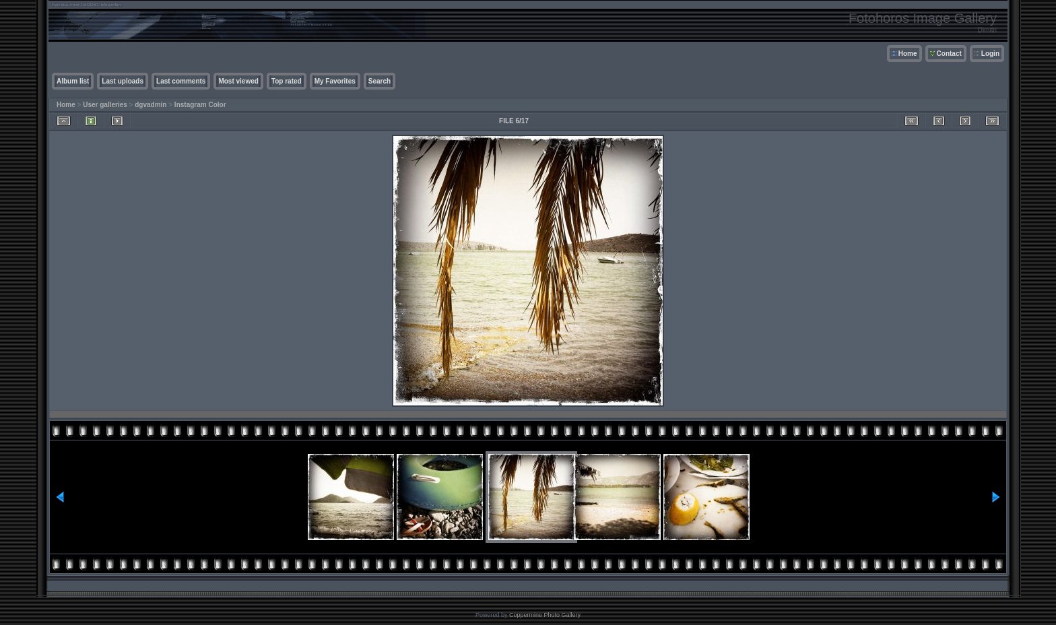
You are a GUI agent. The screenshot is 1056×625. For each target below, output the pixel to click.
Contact (949, 53)
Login (990, 53)
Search (379, 81)
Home (907, 53)
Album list (73, 81)
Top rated (286, 81)
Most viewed (238, 81)
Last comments (180, 81)
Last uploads (122, 81)
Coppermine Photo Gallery (545, 615)
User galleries (105, 104)
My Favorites (335, 81)
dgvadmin (150, 104)
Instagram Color (200, 104)
